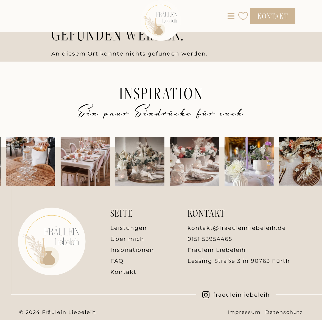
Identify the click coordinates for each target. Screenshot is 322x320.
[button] (231, 16)
